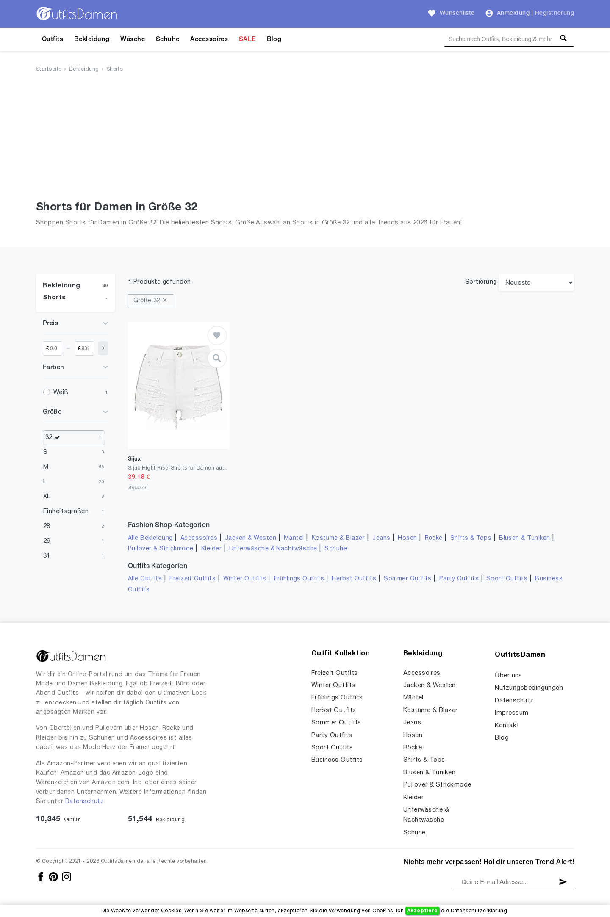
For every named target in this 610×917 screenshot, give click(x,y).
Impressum (511, 713)
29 (46, 541)
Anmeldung (513, 13)
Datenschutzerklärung (479, 911)
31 (46, 556)
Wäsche (132, 39)
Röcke (434, 538)
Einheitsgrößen (66, 511)
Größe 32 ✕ (150, 301)
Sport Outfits (506, 579)
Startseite (49, 69)
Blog (274, 39)
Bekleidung (92, 39)
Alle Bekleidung (150, 538)
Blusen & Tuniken (524, 538)
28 (46, 526)
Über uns (508, 676)
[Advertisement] (305, 138)
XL (47, 497)
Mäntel (294, 538)
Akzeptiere (422, 911)
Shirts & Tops (470, 538)
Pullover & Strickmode (161, 549)
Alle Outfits (145, 579)
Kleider (211, 549)
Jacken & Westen (250, 538)
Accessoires (209, 39)
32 (54, 437)
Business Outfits (337, 760)
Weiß (60, 392)
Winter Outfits (244, 579)
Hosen (407, 538)
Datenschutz (84, 801)
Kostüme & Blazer (338, 538)
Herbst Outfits (354, 579)
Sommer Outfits (408, 579)
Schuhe (168, 39)
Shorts (114, 69)
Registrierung (554, 13)
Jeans (381, 538)
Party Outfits (459, 579)
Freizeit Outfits (192, 579)
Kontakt (507, 726)
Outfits (52, 39)
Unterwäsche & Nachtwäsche (273, 549)
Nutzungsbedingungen (529, 688)
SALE (247, 39)
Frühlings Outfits (299, 579)
